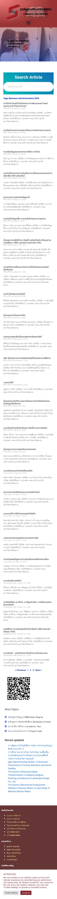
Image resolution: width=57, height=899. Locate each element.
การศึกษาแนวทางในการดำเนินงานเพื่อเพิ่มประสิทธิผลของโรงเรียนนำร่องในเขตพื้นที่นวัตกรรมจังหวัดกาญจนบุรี (28, 755)
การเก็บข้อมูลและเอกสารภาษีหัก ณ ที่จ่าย (21, 151)
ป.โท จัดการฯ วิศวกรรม (16, 828)
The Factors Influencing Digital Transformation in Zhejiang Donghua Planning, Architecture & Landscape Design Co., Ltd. (29, 776)
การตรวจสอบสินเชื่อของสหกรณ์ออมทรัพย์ (22, 336)
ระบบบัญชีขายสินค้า (12, 580)
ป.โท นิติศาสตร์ (13, 832)
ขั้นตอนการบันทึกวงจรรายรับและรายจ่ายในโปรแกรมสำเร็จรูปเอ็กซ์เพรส (26, 402)
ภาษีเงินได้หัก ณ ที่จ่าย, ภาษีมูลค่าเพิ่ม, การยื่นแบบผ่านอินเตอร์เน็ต (27, 603)
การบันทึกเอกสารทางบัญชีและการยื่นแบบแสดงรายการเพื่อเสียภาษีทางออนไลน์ (27, 174)
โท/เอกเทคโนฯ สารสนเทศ (18, 825)
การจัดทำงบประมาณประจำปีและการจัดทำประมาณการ (27, 130)
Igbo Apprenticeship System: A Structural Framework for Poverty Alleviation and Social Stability (29, 765)
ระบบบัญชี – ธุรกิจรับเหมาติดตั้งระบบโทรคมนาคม (25, 653)
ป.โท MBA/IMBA (13, 835)
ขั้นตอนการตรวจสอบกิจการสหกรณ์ (19, 449)
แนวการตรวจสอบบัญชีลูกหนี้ (16, 197)
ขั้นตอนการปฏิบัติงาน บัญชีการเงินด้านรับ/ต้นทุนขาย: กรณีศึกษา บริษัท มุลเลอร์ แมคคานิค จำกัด (27, 241)
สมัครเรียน (11, 856)
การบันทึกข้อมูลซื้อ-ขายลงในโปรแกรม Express (24, 218)
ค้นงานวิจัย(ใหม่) (14, 853)
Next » (38, 670)
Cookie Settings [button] (11, 893)
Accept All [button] (26, 893)
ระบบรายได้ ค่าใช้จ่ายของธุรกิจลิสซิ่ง (19, 513)
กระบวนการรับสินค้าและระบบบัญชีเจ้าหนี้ (21, 492)
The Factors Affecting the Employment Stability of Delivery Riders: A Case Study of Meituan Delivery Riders (29, 788)
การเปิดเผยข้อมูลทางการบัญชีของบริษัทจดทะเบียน (26, 559)
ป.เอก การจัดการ (14, 815)
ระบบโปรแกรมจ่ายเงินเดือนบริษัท (18, 470)
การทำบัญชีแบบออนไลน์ (14, 293)
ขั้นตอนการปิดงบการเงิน (14, 315)
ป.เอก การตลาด (13, 818)
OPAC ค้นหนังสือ (13, 849)
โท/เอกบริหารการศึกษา (16, 822)
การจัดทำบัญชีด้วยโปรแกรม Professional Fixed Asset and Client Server (25, 105)
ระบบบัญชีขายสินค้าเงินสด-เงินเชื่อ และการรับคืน (25, 427)
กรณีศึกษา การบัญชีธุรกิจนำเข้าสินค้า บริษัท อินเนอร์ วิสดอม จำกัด (26, 630)
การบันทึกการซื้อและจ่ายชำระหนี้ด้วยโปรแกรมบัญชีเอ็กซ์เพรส (26, 268)
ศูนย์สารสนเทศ (13, 846)
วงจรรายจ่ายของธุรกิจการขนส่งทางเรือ (20, 537)
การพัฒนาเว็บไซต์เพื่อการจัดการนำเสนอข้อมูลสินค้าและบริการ (30, 747)
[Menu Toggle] (28, 22)
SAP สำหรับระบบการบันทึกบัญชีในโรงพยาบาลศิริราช (27, 358)
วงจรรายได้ (8, 382)
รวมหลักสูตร (12, 859)
